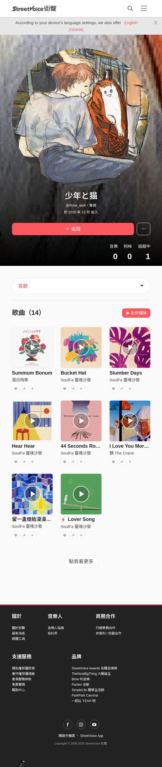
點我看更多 (81, 561)
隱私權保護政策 (23, 668)
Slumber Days (126, 373)
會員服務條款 (21, 679)
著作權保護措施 (23, 674)
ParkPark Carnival (85, 695)
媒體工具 (18, 639)
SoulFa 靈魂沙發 (76, 380)
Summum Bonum (32, 373)
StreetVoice (34, 8)
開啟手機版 (67, 736)
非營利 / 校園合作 (108, 633)
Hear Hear (23, 446)
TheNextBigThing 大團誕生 (91, 674)
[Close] (156, 23)
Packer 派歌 (80, 685)
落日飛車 (20, 380)
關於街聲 (18, 628)
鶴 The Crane (122, 453)
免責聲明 (18, 685)
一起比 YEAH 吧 (83, 701)
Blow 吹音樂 (80, 679)
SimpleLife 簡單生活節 (88, 690)
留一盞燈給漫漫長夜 (34, 519)
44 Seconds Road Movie (89, 446)
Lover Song (78, 519)
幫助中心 (18, 690)
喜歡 (23, 286)
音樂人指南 (56, 628)
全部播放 (136, 313)
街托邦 (53, 633)
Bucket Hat (73, 373)
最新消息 (18, 633)
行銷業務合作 (105, 628)
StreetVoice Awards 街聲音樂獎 (94, 668)
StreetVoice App (91, 736)
